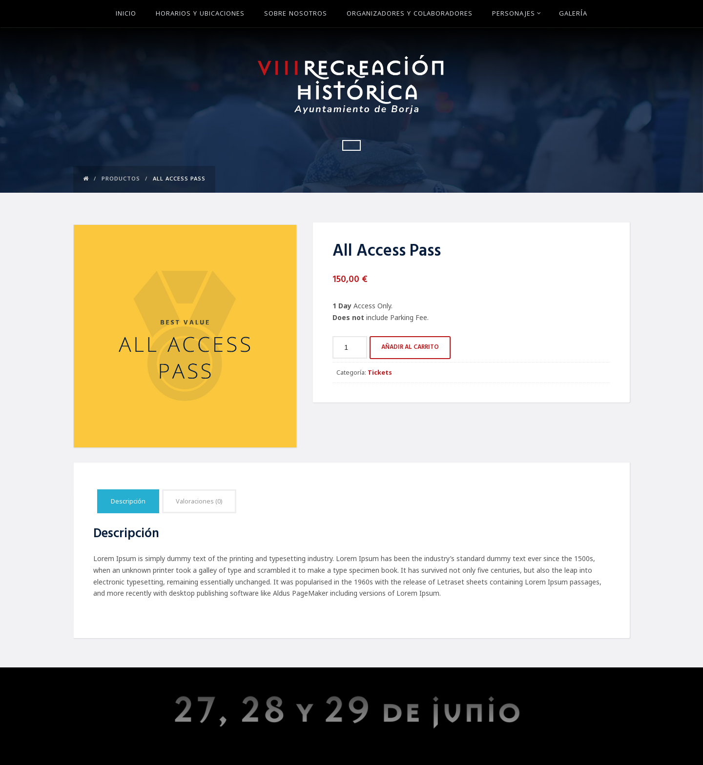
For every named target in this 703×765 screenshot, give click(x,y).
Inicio (126, 14)
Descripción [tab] (128, 501)
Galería (573, 14)
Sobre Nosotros (295, 14)
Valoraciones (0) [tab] (199, 501)
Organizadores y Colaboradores (410, 14)
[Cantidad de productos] (349, 347)
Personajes (516, 14)
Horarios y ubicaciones (200, 14)
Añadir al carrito (410, 347)
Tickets (380, 372)
